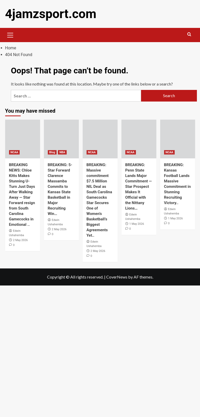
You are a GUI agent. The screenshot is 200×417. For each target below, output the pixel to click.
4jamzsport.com (50, 13)
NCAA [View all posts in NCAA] (14, 152)
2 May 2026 (20, 240)
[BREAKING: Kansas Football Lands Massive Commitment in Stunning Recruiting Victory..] (177, 139)
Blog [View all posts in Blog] (52, 152)
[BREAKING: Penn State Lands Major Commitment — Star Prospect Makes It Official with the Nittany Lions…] (138, 139)
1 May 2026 (136, 224)
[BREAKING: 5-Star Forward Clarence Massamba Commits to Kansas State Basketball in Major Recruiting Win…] (61, 139)
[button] (10, 34)
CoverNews (116, 276)
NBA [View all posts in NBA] (62, 152)
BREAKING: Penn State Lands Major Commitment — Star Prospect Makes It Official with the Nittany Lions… (138, 187)
